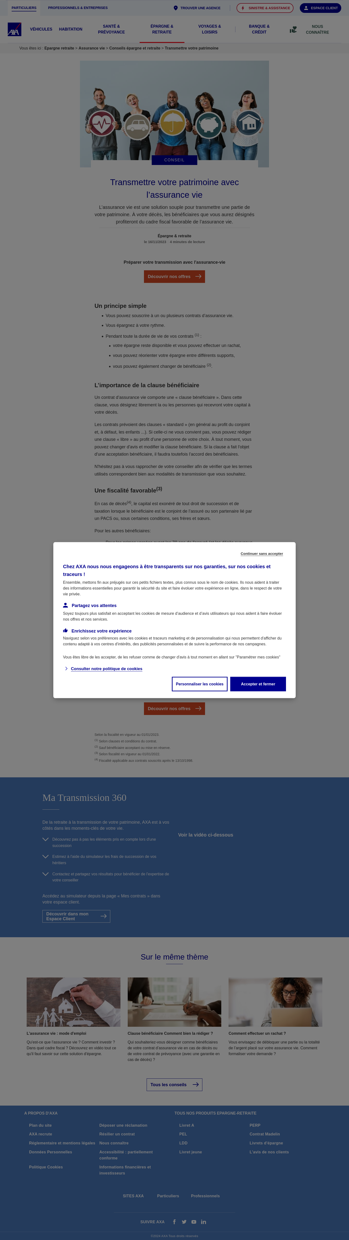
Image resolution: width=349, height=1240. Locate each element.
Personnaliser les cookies (200, 684)
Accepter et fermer (258, 684)
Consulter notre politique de (107, 668)
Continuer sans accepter (262, 553)
